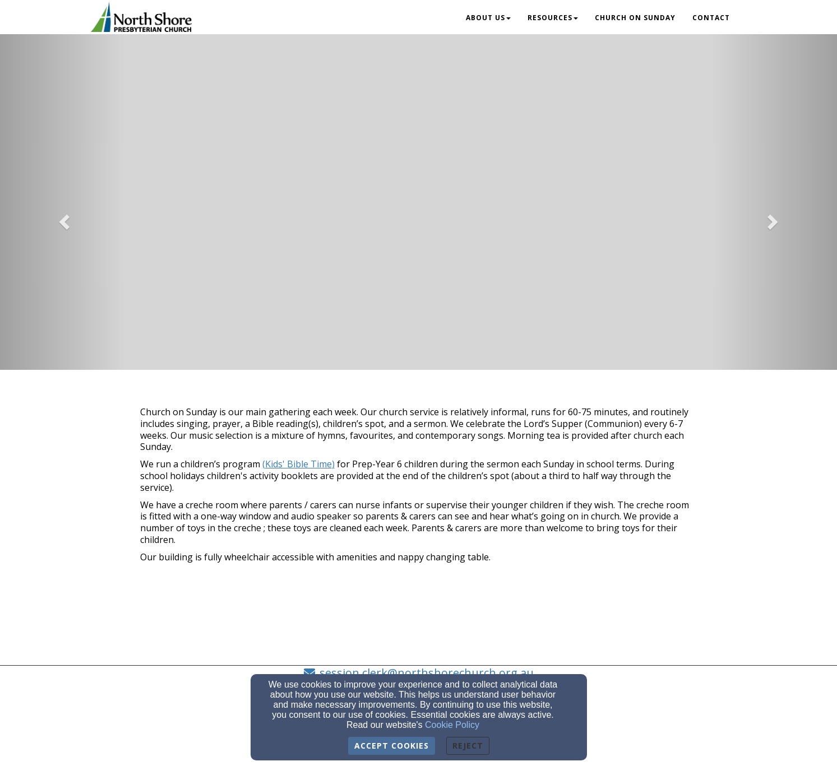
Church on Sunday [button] (635, 17)
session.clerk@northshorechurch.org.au (427, 672)
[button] (63, 218)
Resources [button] (553, 17)
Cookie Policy (452, 725)
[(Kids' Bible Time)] (298, 464)
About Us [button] (488, 17)
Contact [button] (711, 17)
